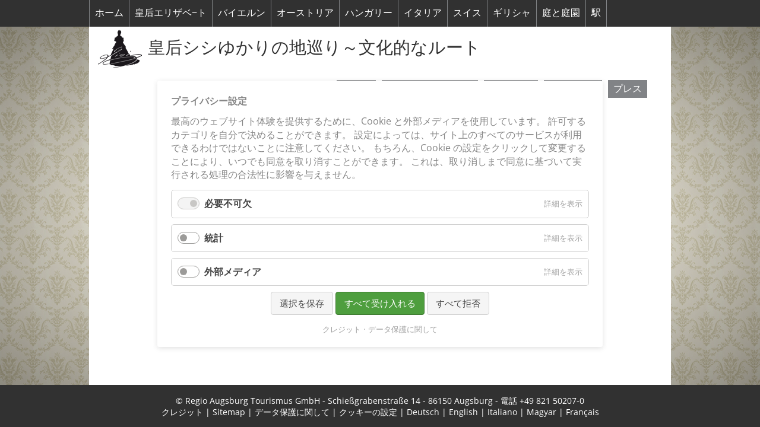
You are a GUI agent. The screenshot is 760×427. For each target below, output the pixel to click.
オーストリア (305, 12)
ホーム (109, 12)
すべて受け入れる (380, 302)
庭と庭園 (561, 12)
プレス (627, 88)
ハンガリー (368, 12)
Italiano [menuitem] (502, 412)
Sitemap (229, 412)
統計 (213, 237)
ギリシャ (512, 12)
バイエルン (241, 12)
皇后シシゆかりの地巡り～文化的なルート (314, 47)
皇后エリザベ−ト (171, 12)
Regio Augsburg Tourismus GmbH (252, 400)
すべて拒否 (458, 302)
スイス (467, 12)
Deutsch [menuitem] (423, 412)
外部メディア (232, 271)
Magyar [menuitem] (541, 412)
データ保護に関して (292, 412)
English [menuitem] (463, 412)
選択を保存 (302, 302)
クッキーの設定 (368, 412)
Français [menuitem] (582, 412)
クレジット (182, 412)
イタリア (423, 12)
